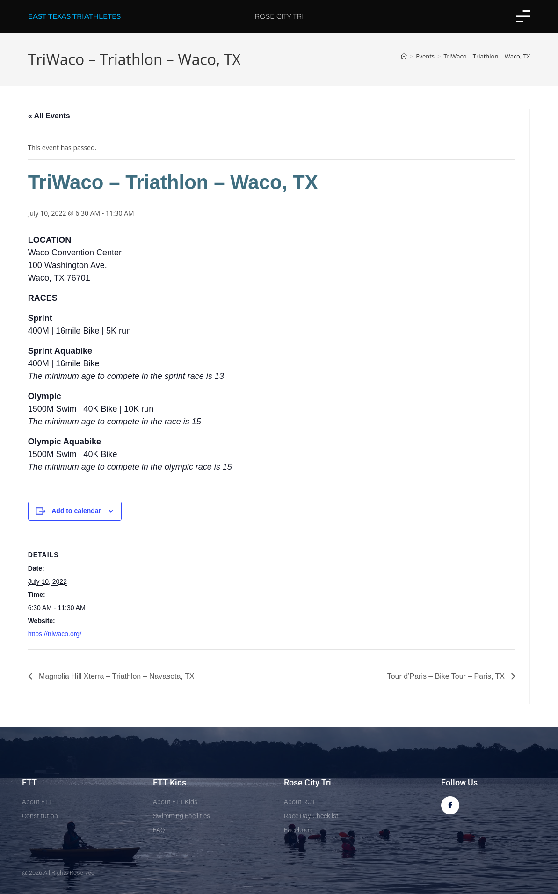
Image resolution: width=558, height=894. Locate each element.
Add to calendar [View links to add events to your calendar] (76, 511)
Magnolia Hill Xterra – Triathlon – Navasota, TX (116, 676)
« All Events (49, 116)
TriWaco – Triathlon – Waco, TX (486, 56)
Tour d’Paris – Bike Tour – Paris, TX (447, 676)
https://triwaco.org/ (54, 634)
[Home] (404, 56)
